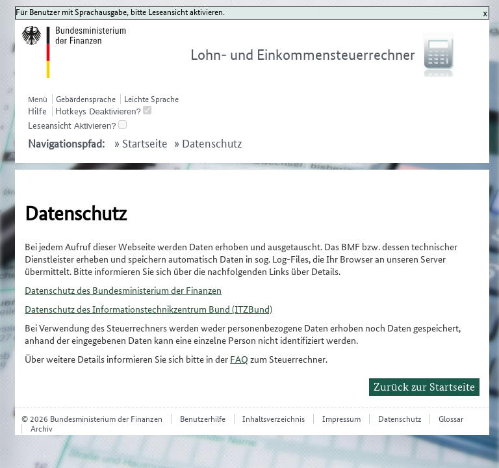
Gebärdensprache (86, 99)
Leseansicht (49, 125)
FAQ (239, 359)
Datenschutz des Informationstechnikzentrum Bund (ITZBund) (148, 309)
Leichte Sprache (151, 99)
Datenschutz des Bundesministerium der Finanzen (123, 290)
